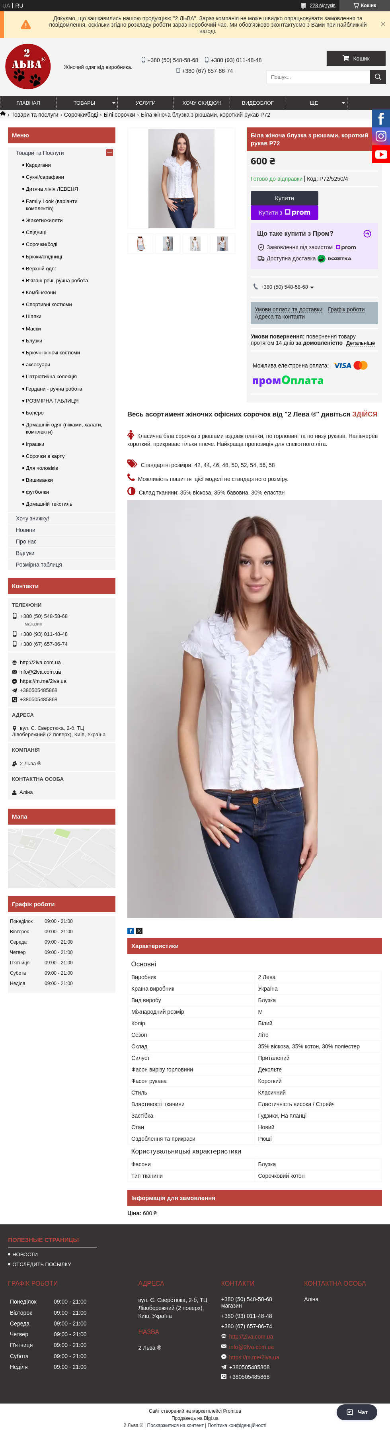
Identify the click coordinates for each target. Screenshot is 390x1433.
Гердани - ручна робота (54, 389)
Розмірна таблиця (39, 564)
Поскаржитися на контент (175, 1425)
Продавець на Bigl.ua (195, 1418)
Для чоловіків (42, 468)
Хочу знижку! (32, 518)
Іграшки (35, 444)
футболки (37, 492)
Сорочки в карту (45, 456)
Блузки (34, 341)
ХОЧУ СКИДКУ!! (202, 103)
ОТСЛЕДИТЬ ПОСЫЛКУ (41, 1264)
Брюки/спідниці (44, 257)
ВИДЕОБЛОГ (258, 103)
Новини (25, 530)
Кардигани (38, 165)
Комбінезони (41, 292)
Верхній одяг (41, 269)
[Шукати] (378, 77)
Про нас (26, 541)
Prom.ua (232, 1411)
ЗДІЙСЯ (364, 414)
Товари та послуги (34, 114)
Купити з (284, 212)
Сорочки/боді (81, 114)
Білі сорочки (119, 114)
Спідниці (36, 232)
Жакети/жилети (44, 220)
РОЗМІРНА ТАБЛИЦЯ (52, 401)
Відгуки (25, 553)
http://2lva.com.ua (40, 662)
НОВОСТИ (25, 1254)
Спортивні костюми (49, 304)
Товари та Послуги (40, 153)
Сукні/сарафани (45, 177)
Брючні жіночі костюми (53, 353)
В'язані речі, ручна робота (57, 280)
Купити (284, 198)
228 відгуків (322, 5)
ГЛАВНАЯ (28, 103)
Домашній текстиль (49, 504)
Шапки (33, 316)
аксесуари (38, 365)
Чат (357, 1412)
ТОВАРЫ (85, 103)
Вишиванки (39, 480)
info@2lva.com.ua (40, 672)
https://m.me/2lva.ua (43, 681)
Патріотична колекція (51, 376)
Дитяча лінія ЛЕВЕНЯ (52, 189)
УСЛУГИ (146, 103)
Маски (33, 329)
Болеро (35, 413)
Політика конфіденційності (237, 1425)
